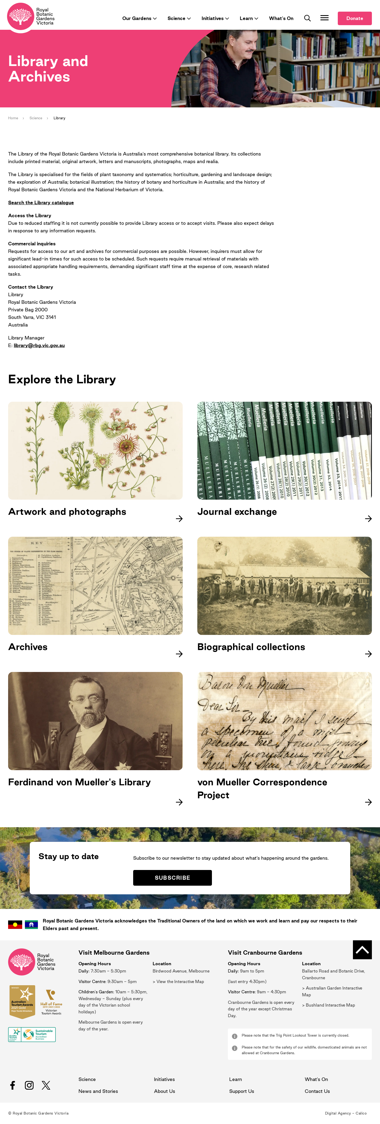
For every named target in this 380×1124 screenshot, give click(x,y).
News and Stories (98, 1091)
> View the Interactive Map (178, 982)
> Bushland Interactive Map (328, 1005)
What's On (281, 18)
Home (13, 118)
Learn (246, 18)
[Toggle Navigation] (324, 17)
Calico (361, 1113)
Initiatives (213, 18)
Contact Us (317, 1091)
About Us (164, 1091)
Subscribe (173, 878)
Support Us (241, 1091)
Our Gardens (136, 18)
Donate (354, 18)
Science (176, 18)
